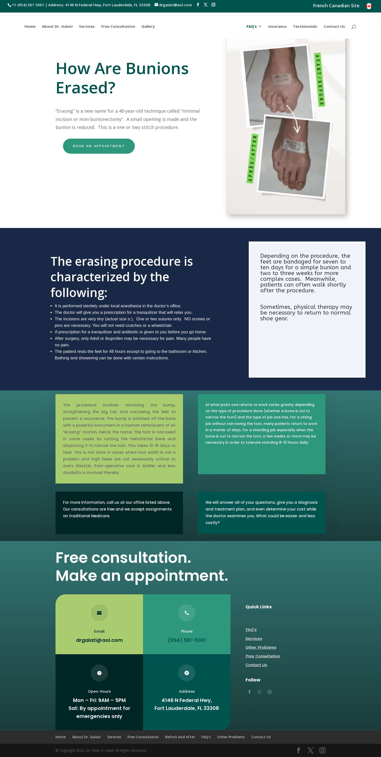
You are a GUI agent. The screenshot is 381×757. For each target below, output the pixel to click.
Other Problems (261, 647)
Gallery (147, 27)
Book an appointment (99, 146)
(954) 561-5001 (187, 640)
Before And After (180, 736)
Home (29, 27)
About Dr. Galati (57, 27)
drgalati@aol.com (99, 640)
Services (86, 27)
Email (99, 631)
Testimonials (306, 27)
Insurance (278, 27)
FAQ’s (252, 27)
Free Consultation (117, 27)
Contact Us (335, 27)
